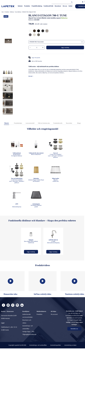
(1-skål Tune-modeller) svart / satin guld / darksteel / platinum (55, 155)
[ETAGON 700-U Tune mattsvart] (38, 31)
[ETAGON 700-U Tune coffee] (34, 31)
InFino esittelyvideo (43, 283)
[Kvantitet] (37, 47)
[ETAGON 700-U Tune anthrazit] (43, 31)
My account (54, 314)
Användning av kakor (70, 345)
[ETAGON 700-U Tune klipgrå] (30, 35)
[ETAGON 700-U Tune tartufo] (47, 31)
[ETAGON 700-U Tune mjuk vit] (34, 35)
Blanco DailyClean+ (36, 153)
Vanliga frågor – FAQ (28, 331)
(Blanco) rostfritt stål (55, 180)
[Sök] (62, 2)
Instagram (17, 305)
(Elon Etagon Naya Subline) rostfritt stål (31, 241)
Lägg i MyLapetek (36, 57)
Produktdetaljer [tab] (18, 123)
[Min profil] (82, 1)
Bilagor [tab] (79, 123)
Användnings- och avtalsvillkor (38, 345)
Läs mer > (30, 76)
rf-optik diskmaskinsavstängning (53, 241)
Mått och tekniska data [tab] (44, 123)
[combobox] (56, 42)
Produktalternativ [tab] (57, 123)
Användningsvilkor (55, 345)
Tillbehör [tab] (6, 123)
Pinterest (12, 305)
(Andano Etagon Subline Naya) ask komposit (36, 180)
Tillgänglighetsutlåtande (29, 334)
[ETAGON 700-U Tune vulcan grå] (38, 35)
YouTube (8, 305)
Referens (31, 20)
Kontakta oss (74, 328)
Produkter (39, 314)
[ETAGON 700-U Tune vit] (30, 31)
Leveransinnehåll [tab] (30, 123)
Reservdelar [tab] (69, 123)
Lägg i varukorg (65, 47)
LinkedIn (22, 305)
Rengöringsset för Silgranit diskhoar (16, 154)
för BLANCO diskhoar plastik (36, 205)
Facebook (3, 305)
